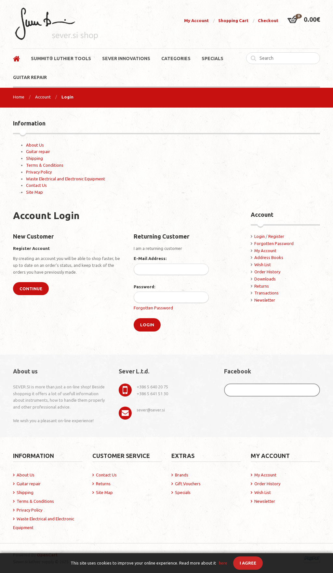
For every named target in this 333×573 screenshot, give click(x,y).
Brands (181, 475)
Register (276, 236)
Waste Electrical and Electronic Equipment (65, 178)
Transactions (266, 293)
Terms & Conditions (44, 165)
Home (18, 97)
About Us (35, 145)
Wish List (262, 264)
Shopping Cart (233, 20)
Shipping (34, 158)
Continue (31, 288)
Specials (183, 492)
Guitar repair (38, 151)
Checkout (268, 20)
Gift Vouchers (188, 483)
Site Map (34, 192)
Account (43, 97)
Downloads (265, 279)
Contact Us (36, 185)
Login (67, 97)
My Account (196, 20)
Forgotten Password (153, 308)
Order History (267, 271)
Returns (261, 286)
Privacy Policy (39, 172)
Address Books (268, 257)
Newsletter (264, 300)
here (223, 563)
